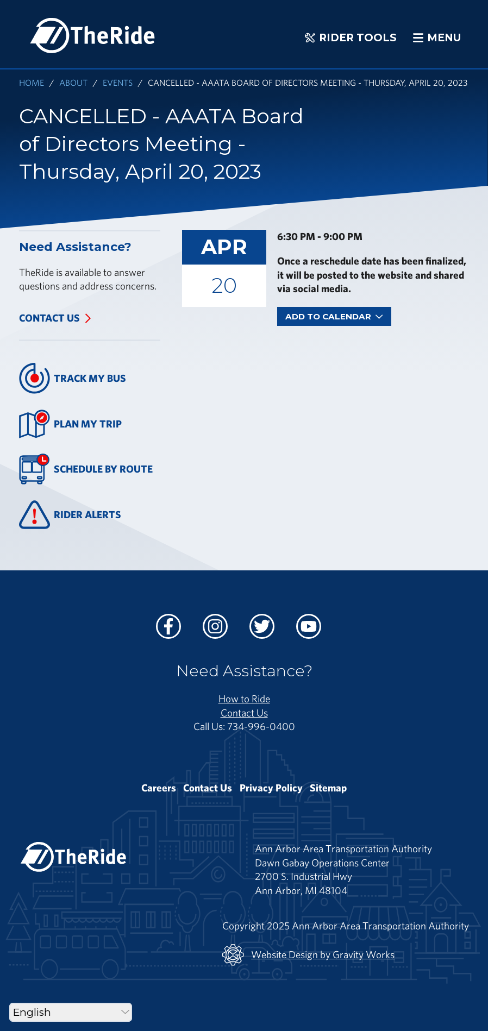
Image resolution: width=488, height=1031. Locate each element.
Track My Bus (72, 378)
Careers (158, 788)
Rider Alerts (70, 514)
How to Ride (244, 699)
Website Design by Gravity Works (308, 955)
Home (31, 82)
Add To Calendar (334, 316)
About (73, 82)
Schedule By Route (86, 469)
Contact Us (49, 318)
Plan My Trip (70, 423)
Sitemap (328, 788)
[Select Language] (70, 1012)
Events (118, 82)
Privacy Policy (271, 788)
